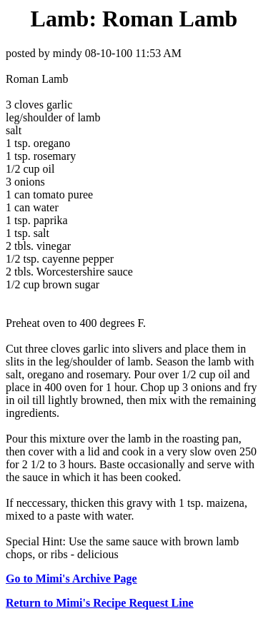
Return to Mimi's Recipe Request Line (100, 603)
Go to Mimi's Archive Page (71, 578)
